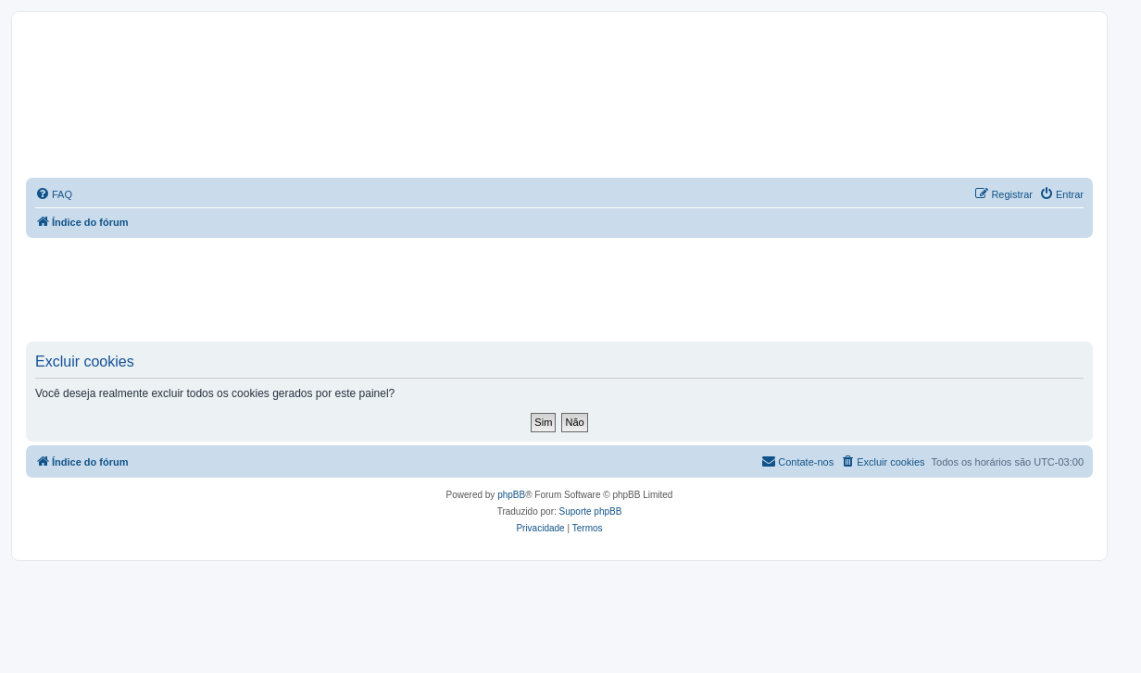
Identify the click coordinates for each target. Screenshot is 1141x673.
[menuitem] (53, 194)
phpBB (511, 495)
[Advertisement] (559, 288)
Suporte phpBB (590, 511)
